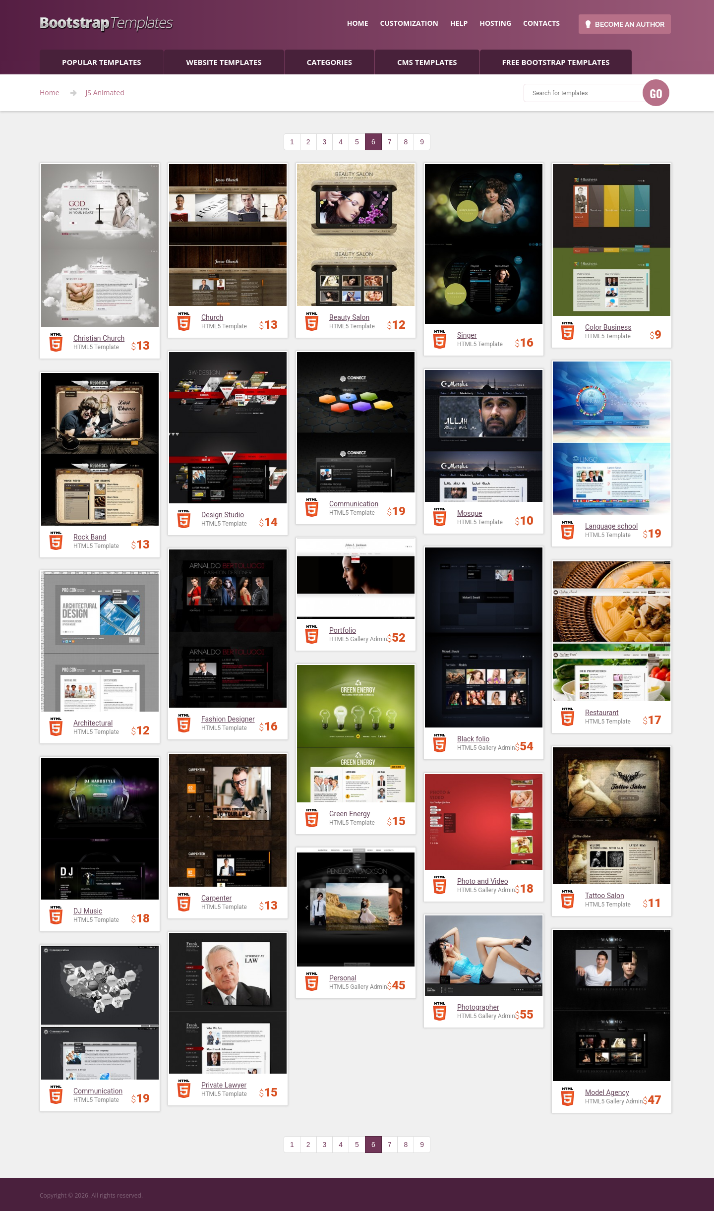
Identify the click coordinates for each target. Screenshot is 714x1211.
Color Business (608, 327)
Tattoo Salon (604, 896)
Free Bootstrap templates (556, 62)
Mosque (469, 513)
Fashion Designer (228, 719)
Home (50, 93)
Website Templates (224, 62)
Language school (611, 526)
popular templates (101, 62)
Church (212, 317)
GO (656, 93)
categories (329, 62)
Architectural (93, 723)
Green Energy (349, 814)
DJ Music (87, 911)
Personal (343, 978)
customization (409, 23)
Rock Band (89, 537)
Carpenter (216, 898)
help (459, 23)
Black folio (473, 739)
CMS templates (427, 62)
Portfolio (342, 630)
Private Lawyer (223, 1085)
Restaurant (602, 713)
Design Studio (222, 515)
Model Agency (607, 1092)
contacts (541, 23)
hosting (495, 23)
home (357, 23)
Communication (353, 504)
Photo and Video (482, 881)
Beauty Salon (349, 317)
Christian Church (98, 338)
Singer (466, 335)
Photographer (478, 1007)
